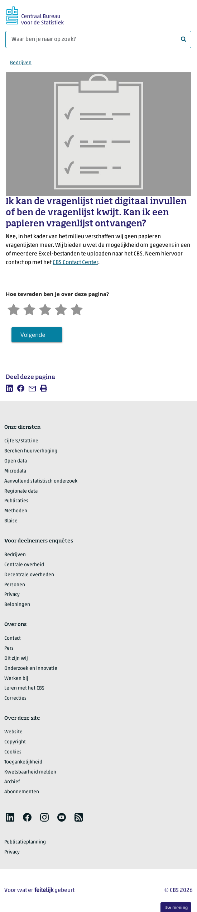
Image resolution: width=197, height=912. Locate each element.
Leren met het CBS (24, 688)
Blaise (11, 521)
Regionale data (21, 491)
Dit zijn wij (16, 658)
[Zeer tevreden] (77, 308)
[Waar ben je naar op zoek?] (98, 39)
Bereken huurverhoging (30, 451)
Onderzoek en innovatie (30, 668)
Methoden (15, 511)
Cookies (12, 752)
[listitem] (9, 388)
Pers (9, 648)
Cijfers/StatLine (21, 441)
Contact (12, 638)
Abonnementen (21, 792)
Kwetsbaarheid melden (30, 772)
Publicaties (16, 501)
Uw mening (176, 908)
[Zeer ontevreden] (13, 308)
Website (13, 732)
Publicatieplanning (25, 842)
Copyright (15, 742)
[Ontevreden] (29, 308)
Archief (12, 782)
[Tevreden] (61, 308)
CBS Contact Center (75, 262)
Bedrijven (21, 63)
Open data (15, 461)
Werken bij (16, 678)
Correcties (15, 698)
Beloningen (17, 604)
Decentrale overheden (29, 575)
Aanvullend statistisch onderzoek (40, 481)
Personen (14, 585)
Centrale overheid (24, 565)
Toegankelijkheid (23, 762)
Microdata (15, 471)
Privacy (12, 594)
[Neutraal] (45, 308)
